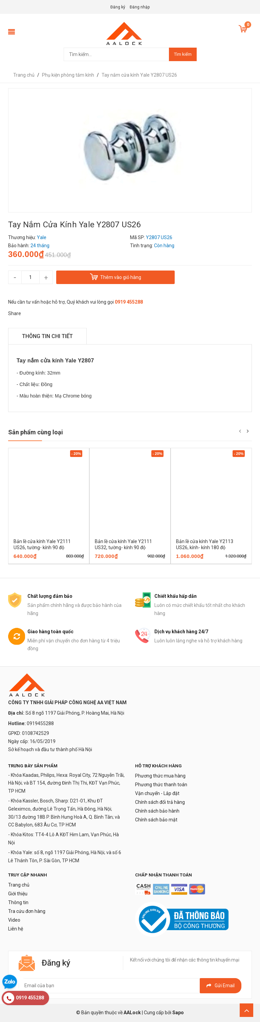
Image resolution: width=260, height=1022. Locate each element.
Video (14, 920)
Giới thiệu (17, 893)
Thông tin (18, 902)
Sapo (178, 1012)
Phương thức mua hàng (160, 775)
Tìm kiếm (183, 54)
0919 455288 (129, 302)
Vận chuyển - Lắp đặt (157, 793)
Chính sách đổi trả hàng (160, 802)
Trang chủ (18, 885)
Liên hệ (15, 928)
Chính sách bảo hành (157, 811)
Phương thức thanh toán (161, 784)
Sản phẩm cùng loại (35, 432)
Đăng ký (117, 7)
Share (14, 313)
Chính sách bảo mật (156, 819)
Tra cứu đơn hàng (26, 911)
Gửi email (221, 985)
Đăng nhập (140, 7)
